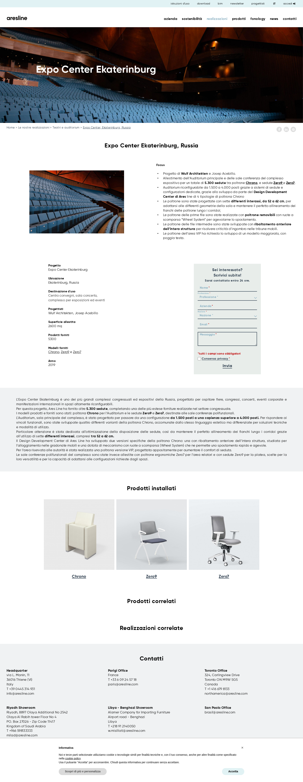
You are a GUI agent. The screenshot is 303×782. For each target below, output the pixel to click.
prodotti (239, 19)
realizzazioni (217, 19)
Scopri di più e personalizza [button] (82, 771)
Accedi (289, 3)
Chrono (251, 183)
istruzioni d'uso (180, 3)
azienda (170, 19)
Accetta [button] (233, 771)
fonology (257, 19)
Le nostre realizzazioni (33, 127)
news (274, 19)
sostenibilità (192, 19)
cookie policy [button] (72, 758)
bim (220, 3)
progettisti (258, 3)
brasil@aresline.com (220, 712)
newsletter (237, 3)
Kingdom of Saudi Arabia (26, 726)
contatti (289, 19)
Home (11, 127)
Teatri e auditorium (66, 127)
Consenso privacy (215, 358)
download (203, 3)
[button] (242, 748)
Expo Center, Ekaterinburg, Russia (107, 127)
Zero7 (290, 183)
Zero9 (278, 183)
